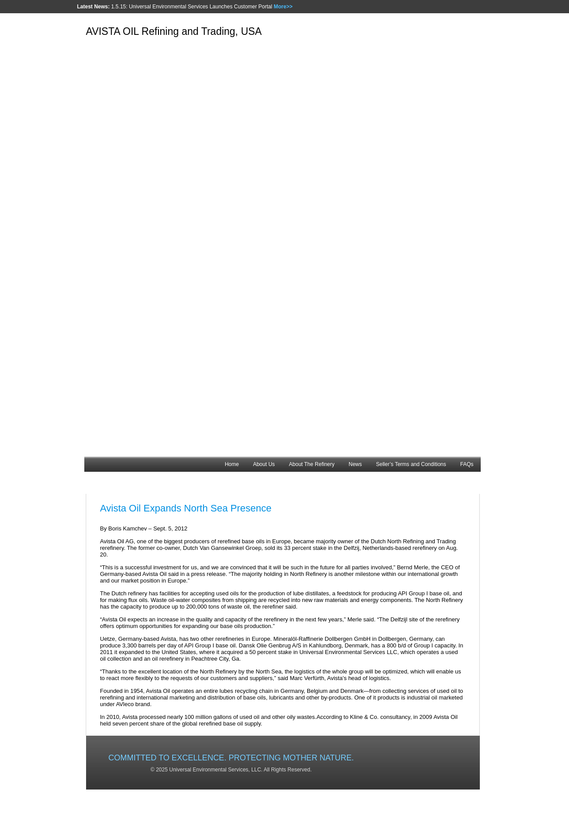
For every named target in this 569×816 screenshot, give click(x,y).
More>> (283, 7)
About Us (264, 464)
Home (232, 464)
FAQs (466, 464)
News (355, 464)
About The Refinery (312, 464)
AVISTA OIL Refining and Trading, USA (174, 31)
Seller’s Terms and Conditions (411, 464)
